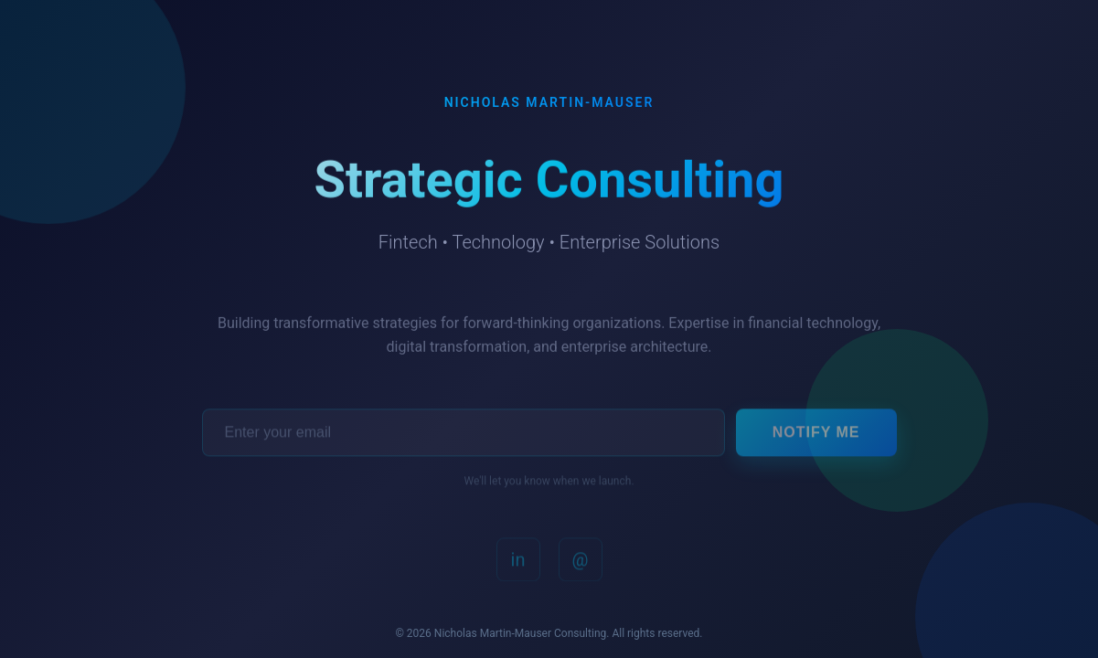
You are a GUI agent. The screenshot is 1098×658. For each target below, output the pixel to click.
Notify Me (816, 437)
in (518, 566)
